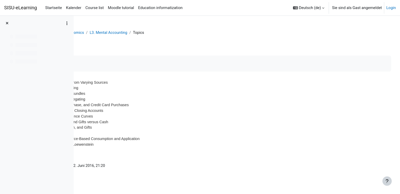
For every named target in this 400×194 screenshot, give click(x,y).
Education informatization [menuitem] (160, 7)
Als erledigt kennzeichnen (109, 64)
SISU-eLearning (20, 8)
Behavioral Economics (127, 32)
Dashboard (93, 32)
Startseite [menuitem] (53, 7)
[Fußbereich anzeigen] (387, 181)
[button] (309, 7)
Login (391, 7)
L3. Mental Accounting (171, 32)
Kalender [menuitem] (73, 7)
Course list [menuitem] (95, 7)
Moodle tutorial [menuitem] (121, 7)
